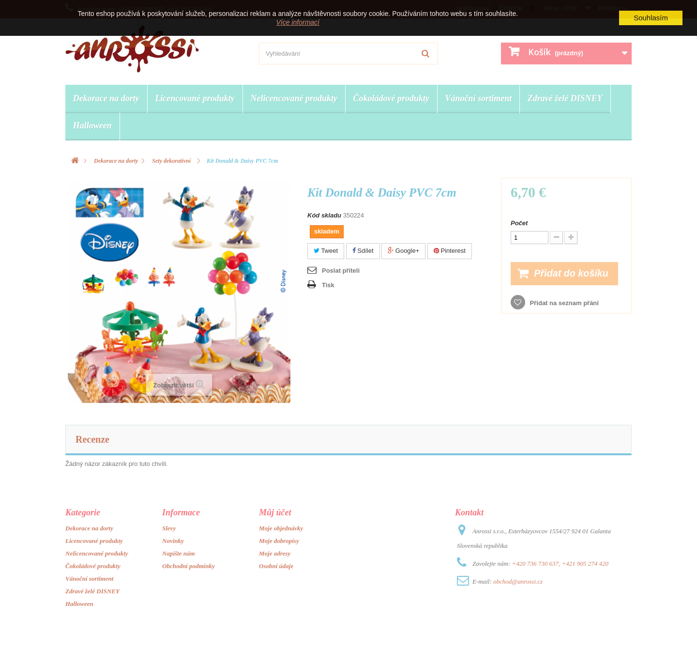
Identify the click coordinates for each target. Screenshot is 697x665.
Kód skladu (324, 215)
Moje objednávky (281, 528)
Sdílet (363, 250)
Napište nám (178, 553)
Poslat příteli (341, 270)
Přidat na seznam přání (563, 303)
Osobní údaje (276, 566)
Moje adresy (274, 553)
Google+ (403, 250)
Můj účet (275, 512)
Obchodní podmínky (188, 566)
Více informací (297, 22)
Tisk (328, 285)
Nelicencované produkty (293, 98)
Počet (519, 223)
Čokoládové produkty (391, 98)
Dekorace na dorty (106, 98)
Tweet (326, 250)
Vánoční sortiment (478, 98)
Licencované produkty (194, 98)
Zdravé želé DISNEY (565, 98)
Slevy (169, 528)
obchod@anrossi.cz (518, 581)
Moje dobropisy (279, 540)
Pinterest (450, 250)
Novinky (173, 540)
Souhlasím (651, 18)
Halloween (92, 125)
